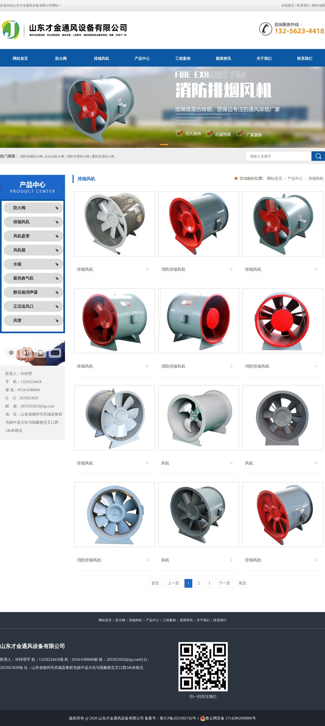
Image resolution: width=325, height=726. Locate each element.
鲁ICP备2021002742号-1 (179, 718)
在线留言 (287, 5)
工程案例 (182, 58)
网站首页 (20, 58)
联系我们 (303, 5)
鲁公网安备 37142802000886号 (228, 718)
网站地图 (318, 5)
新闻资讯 (223, 58)
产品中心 (142, 58)
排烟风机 (101, 58)
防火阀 (61, 58)
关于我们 (264, 58)
